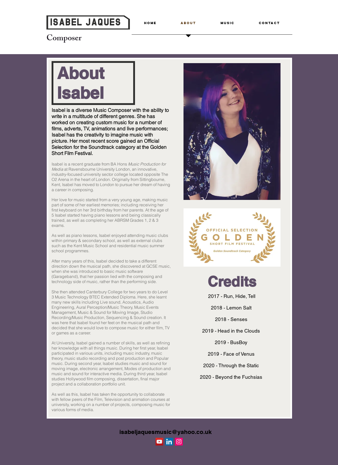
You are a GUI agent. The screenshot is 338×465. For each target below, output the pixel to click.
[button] (227, 25)
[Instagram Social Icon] (179, 441)
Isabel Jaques (85, 23)
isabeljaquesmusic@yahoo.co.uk (165, 431)
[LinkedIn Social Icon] (169, 441)
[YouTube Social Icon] (159, 441)
